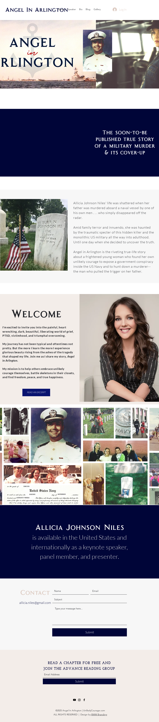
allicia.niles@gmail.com (35, 603)
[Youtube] (74, 699)
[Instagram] (79, 699)
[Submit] (89, 632)
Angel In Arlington (36, 9)
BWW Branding (99, 714)
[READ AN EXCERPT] (36, 392)
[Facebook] (84, 699)
